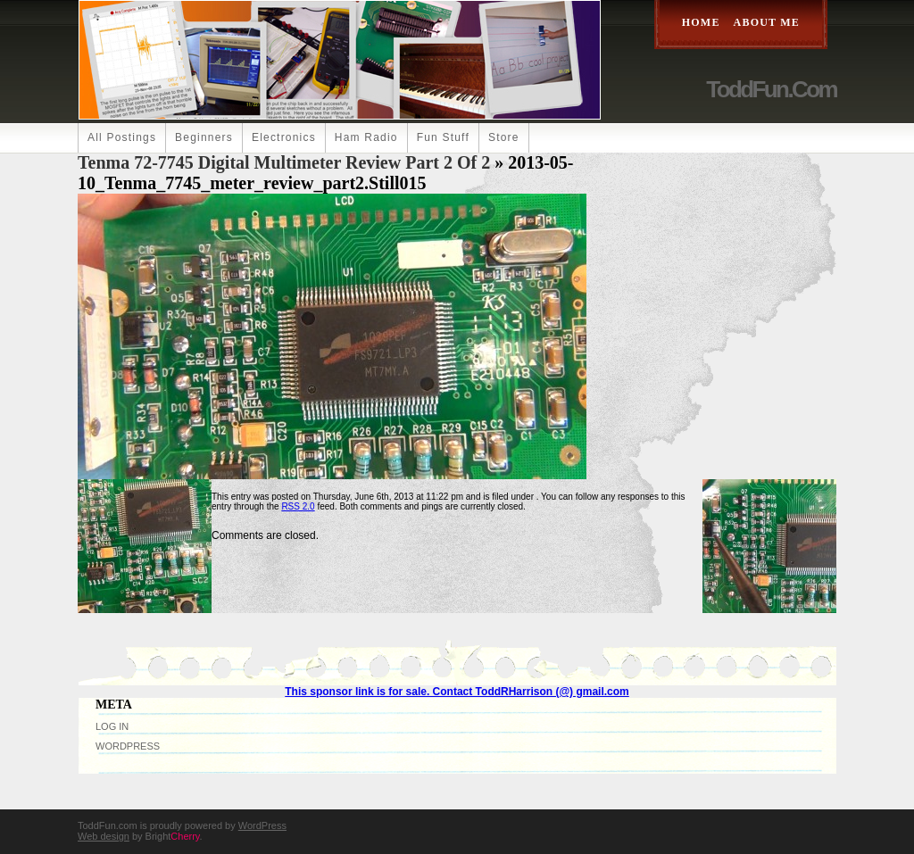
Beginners (204, 137)
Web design (103, 836)
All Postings (121, 137)
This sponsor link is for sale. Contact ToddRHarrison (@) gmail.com (457, 691)
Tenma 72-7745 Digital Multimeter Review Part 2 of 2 (284, 162)
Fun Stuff (443, 137)
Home (701, 22)
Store (503, 137)
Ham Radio (366, 137)
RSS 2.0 (297, 506)
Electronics (284, 137)
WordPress (128, 746)
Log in (112, 726)
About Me (767, 22)
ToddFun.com (771, 89)
